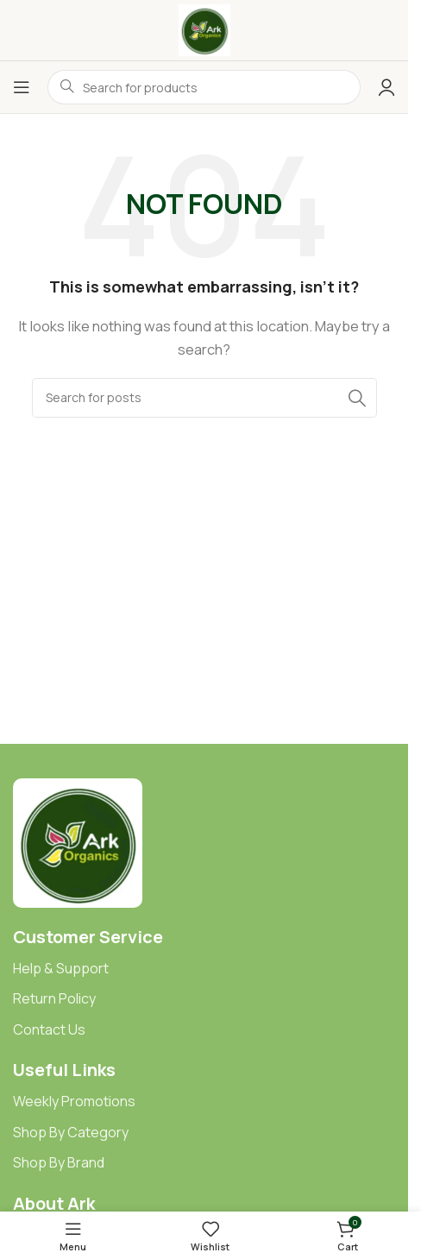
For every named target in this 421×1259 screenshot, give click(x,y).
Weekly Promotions (74, 1101)
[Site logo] (204, 29)
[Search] (204, 398)
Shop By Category (71, 1132)
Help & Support (61, 968)
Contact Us (49, 1029)
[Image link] (77, 842)
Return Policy (54, 998)
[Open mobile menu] (21, 87)
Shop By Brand (58, 1162)
